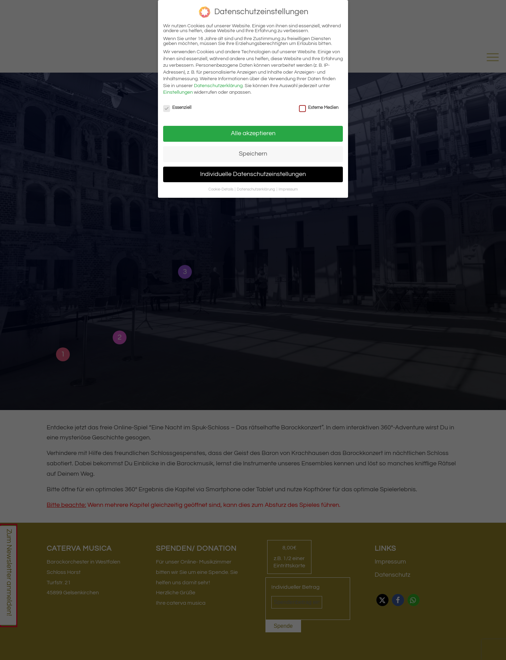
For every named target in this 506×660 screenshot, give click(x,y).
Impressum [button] (288, 189)
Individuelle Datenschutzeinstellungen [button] (253, 174)
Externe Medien (318, 107)
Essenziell (177, 107)
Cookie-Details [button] (221, 189)
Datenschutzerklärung (218, 85)
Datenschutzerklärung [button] (256, 189)
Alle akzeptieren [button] (253, 133)
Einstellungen (178, 92)
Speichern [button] (253, 154)
